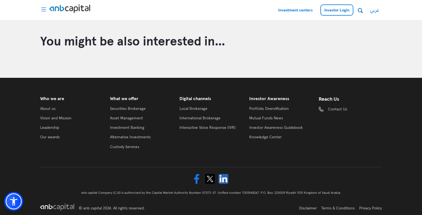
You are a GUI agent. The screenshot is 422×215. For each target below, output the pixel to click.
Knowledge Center (265, 136)
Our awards (50, 136)
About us (48, 108)
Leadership (49, 127)
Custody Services (124, 146)
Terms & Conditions (338, 208)
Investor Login (336, 10)
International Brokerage (199, 117)
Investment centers (295, 10)
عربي (374, 10)
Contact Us (337, 109)
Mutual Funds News (266, 117)
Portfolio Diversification (269, 108)
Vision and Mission (55, 117)
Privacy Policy (370, 208)
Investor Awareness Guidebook (276, 127)
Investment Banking (127, 127)
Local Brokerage (193, 108)
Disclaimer (308, 208)
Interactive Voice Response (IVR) (207, 127)
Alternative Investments (130, 136)
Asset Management (126, 117)
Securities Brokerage (128, 108)
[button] (14, 201)
